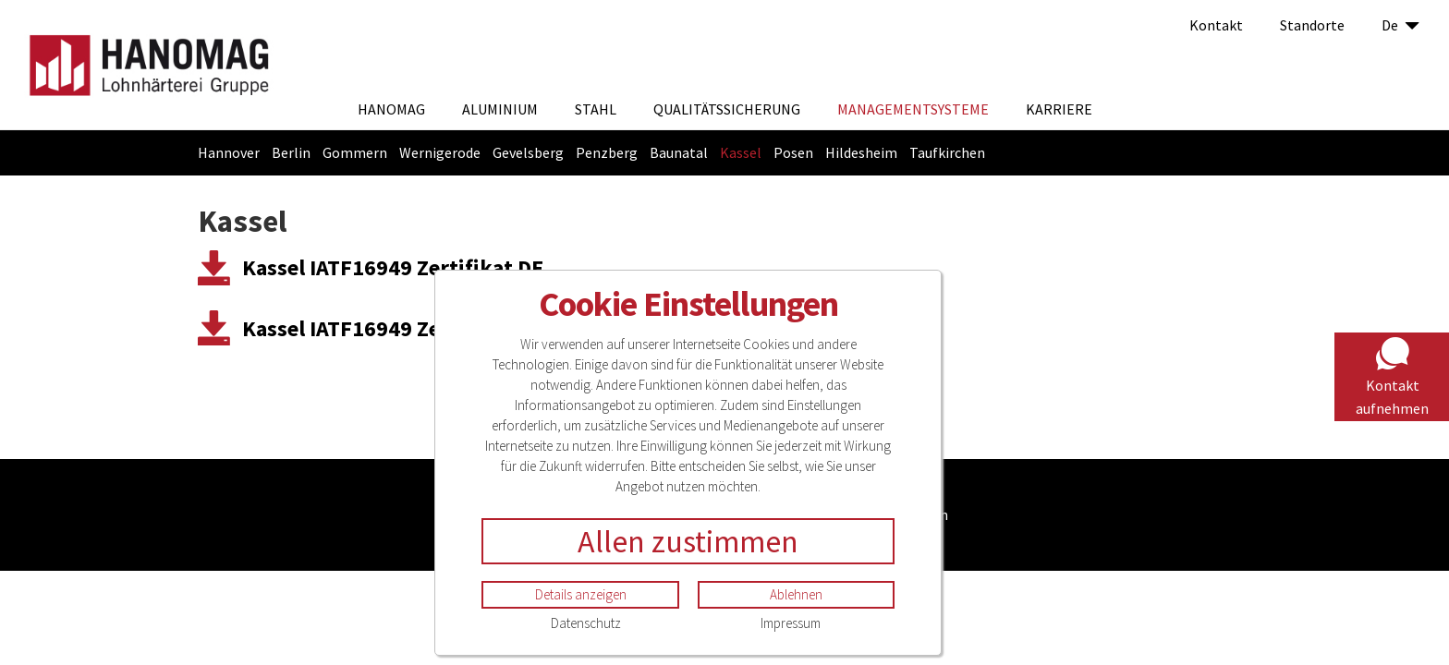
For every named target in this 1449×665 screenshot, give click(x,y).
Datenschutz (586, 623)
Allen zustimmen (688, 541)
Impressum (791, 623)
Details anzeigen (581, 594)
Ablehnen (796, 594)
